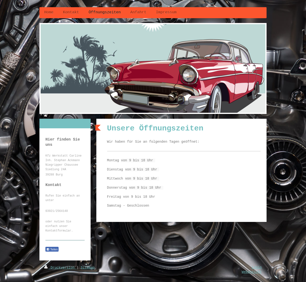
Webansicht (252, 272)
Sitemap (88, 268)
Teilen (52, 249)
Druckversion (60, 268)
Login (257, 267)
